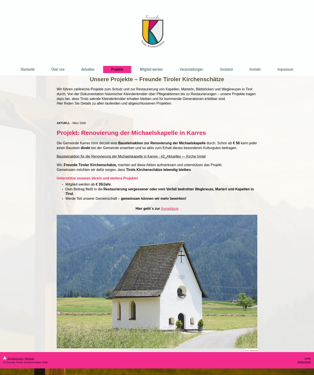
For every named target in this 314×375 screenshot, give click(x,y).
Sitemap (29, 358)
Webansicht (304, 361)
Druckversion (13, 358)
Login (307, 358)
